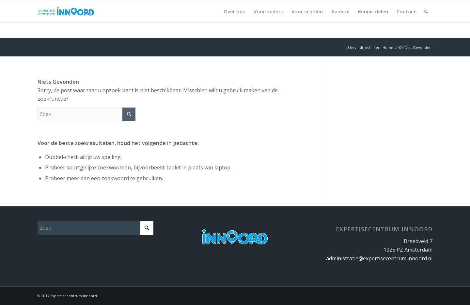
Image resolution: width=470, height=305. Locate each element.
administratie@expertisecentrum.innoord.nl (379, 258)
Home (388, 47)
